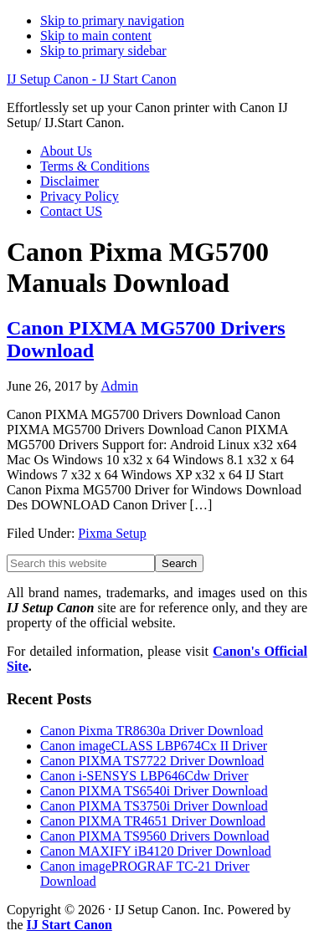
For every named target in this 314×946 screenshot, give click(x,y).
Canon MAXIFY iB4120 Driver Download (155, 851)
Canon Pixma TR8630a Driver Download (151, 731)
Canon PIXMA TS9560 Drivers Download (154, 836)
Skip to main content (96, 35)
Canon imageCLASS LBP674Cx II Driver (153, 746)
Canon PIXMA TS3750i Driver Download (154, 806)
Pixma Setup (112, 533)
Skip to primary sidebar (103, 50)
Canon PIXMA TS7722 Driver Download (152, 761)
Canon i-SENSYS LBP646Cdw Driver (144, 776)
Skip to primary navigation (112, 20)
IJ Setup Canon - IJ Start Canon (92, 79)
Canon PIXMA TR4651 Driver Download (152, 821)
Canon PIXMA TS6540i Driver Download (154, 791)
